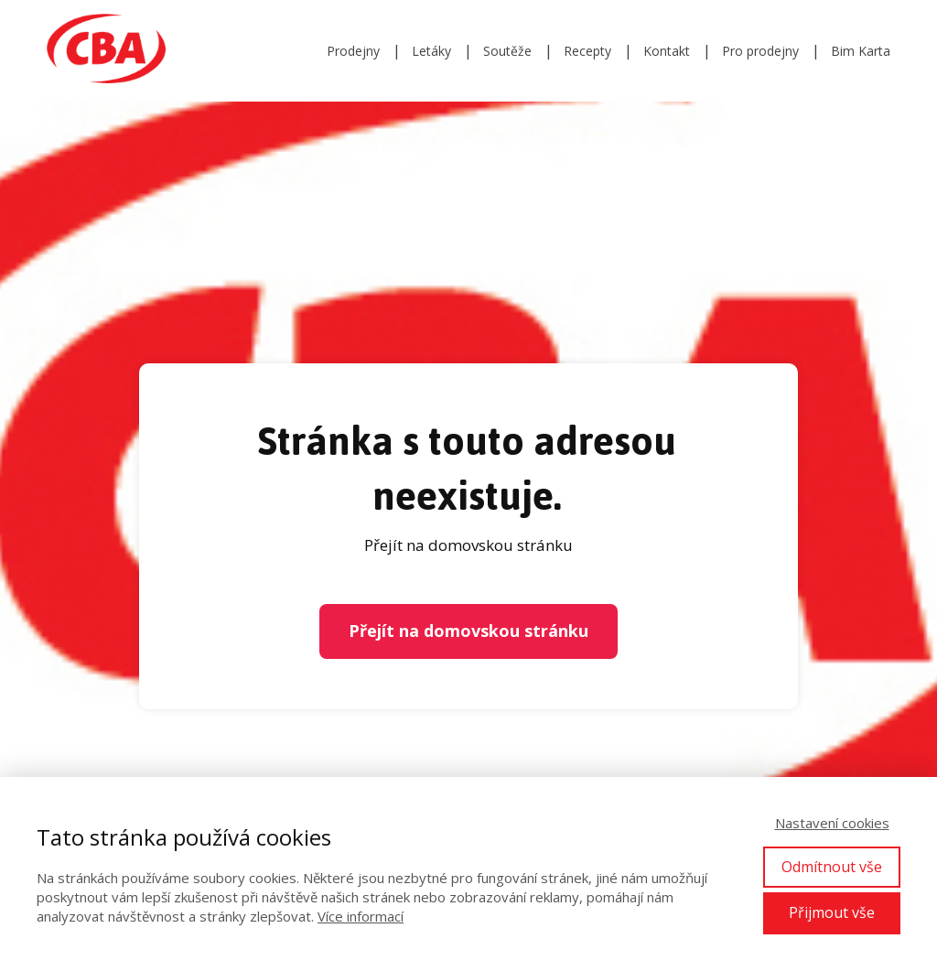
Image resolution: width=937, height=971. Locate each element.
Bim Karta (860, 50)
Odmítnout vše (831, 867)
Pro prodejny (760, 50)
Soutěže (507, 50)
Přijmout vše (832, 912)
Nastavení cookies (832, 823)
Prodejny (353, 50)
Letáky (431, 50)
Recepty (587, 50)
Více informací (361, 916)
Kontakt (666, 50)
